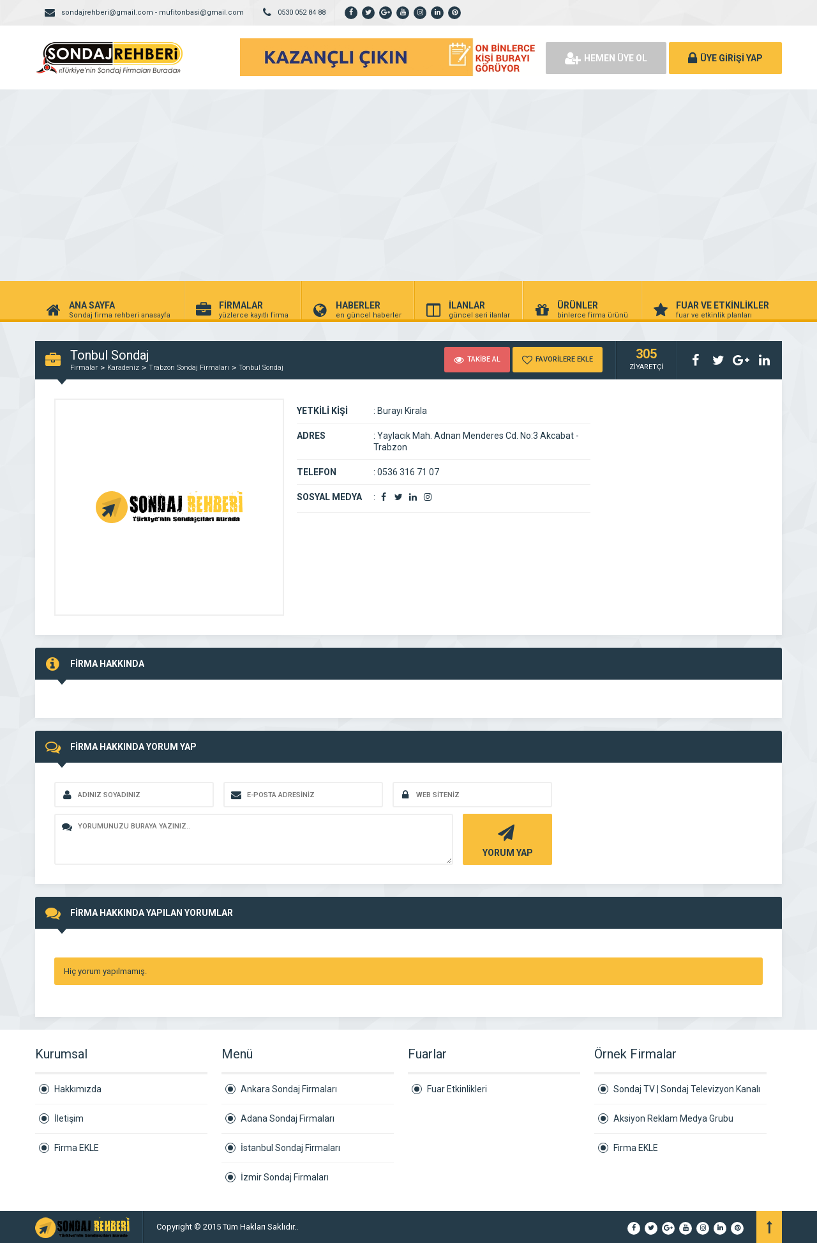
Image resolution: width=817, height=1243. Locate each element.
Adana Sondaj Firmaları (287, 1118)
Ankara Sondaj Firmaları (289, 1089)
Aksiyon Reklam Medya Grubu (673, 1118)
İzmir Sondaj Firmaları (285, 1177)
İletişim (69, 1118)
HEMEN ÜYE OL (606, 58)
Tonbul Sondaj (261, 367)
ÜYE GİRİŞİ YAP (725, 58)
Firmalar (84, 367)
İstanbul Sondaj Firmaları (290, 1148)
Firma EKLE (76, 1148)
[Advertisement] (408, 185)
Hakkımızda (77, 1089)
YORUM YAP (505, 839)
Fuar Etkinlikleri (457, 1089)
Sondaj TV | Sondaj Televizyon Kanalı (686, 1089)
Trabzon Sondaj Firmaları (189, 367)
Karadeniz (123, 367)
